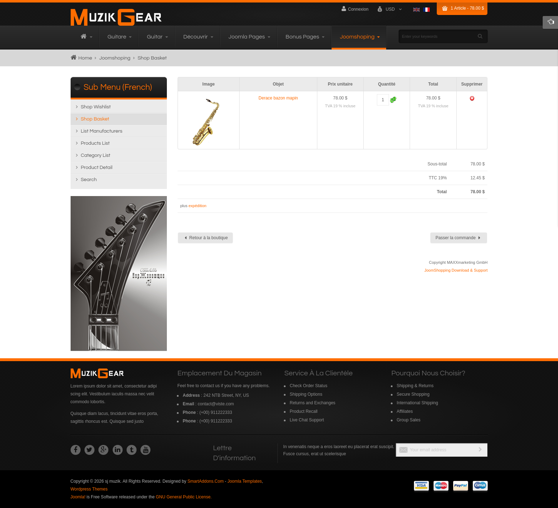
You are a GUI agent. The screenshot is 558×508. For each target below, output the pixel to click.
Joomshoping (114, 58)
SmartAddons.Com (206, 481)
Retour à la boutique (206, 237)
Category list (96, 155)
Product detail (97, 167)
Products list (95, 143)
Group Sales (409, 419)
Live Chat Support (307, 419)
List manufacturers (102, 131)
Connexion (355, 9)
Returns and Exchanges (313, 402)
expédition (197, 206)
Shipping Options (306, 394)
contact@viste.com (216, 403)
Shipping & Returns (415, 385)
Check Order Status (308, 385)
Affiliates (405, 411)
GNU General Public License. (184, 496)
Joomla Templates (244, 481)
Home (85, 58)
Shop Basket (95, 119)
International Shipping (417, 402)
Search (89, 179)
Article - (467, 8)
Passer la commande (457, 237)
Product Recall (304, 411)
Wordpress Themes (89, 489)
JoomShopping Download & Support (455, 270)
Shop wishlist (96, 106)
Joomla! (78, 496)
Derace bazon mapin (278, 98)
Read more (119, 273)
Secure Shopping (413, 394)
